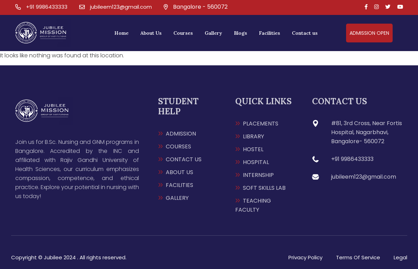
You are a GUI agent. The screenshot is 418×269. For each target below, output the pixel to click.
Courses (183, 33)
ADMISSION (181, 134)
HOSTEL (253, 149)
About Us (151, 33)
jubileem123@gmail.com (121, 6)
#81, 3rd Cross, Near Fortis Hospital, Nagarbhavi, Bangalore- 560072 (366, 132)
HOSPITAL (256, 162)
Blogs (240, 33)
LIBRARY (253, 136)
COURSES (178, 146)
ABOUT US (179, 172)
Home (121, 33)
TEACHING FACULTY (253, 205)
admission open (369, 33)
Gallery (213, 33)
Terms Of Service (358, 257)
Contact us (305, 33)
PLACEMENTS (260, 124)
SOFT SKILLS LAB (264, 188)
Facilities (269, 33)
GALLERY (177, 198)
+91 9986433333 (46, 6)
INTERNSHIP (258, 175)
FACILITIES (179, 185)
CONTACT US (184, 159)
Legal (400, 257)
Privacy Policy (305, 257)
